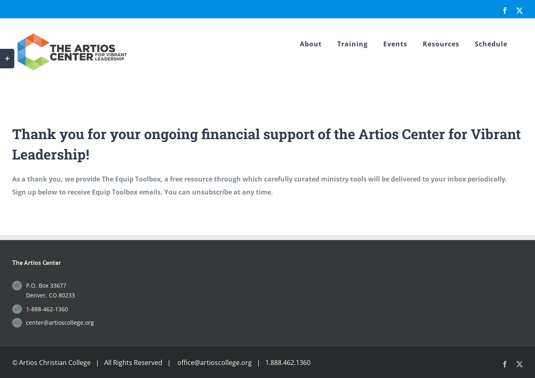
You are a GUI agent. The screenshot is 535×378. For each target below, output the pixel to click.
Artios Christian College (55, 362)
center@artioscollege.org (60, 322)
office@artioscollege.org (214, 362)
